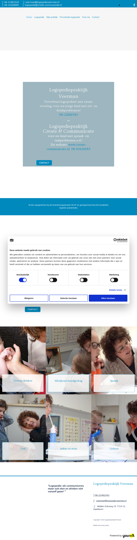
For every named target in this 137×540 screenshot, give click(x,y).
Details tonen (115, 290)
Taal (22, 448)
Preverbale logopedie (70, 17)
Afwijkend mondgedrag (68, 380)
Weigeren (28, 298)
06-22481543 (11, 2)
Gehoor (114, 448)
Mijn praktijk (51, 17)
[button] (44, 162)
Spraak (114, 380)
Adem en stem (68, 448)
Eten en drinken (23, 380)
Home (29, 17)
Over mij (86, 17)
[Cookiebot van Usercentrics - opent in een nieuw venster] (115, 240)
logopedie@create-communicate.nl (43, 5)
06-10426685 (11, 5)
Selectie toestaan (68, 298)
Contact (95, 17)
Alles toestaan (108, 298)
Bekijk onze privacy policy (101, 525)
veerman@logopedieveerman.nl (42, 2)
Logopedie (39, 17)
